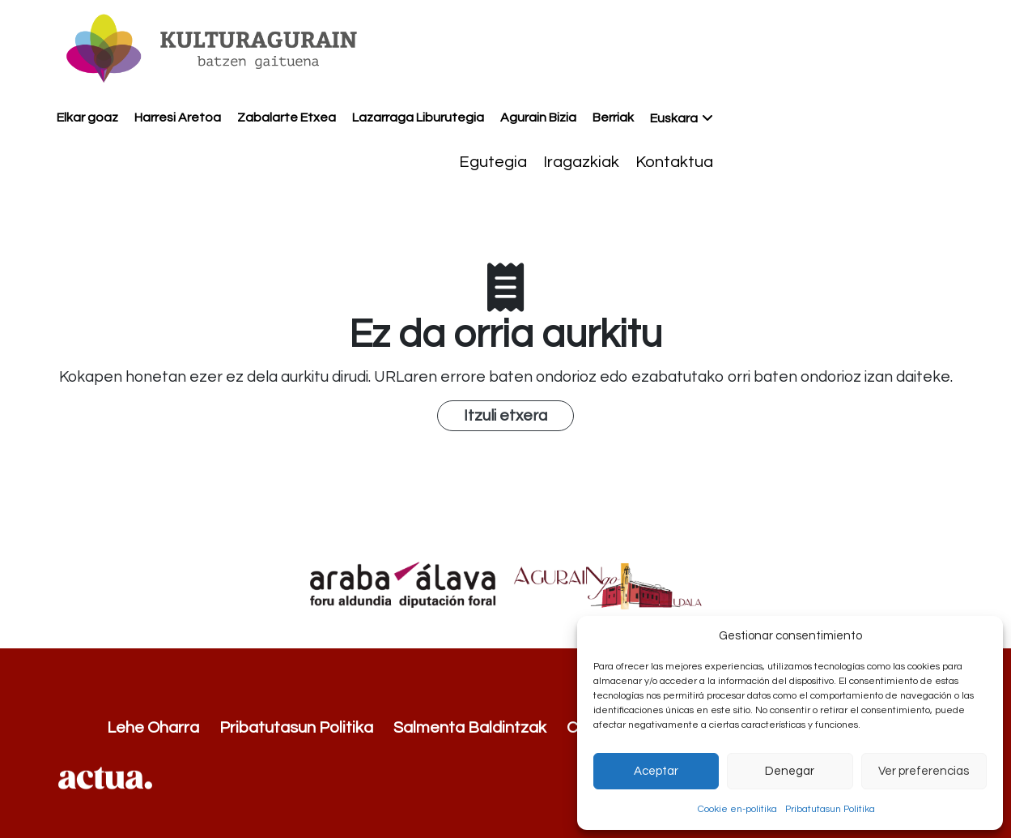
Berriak (613, 117)
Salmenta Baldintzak (469, 728)
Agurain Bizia (538, 117)
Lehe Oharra (153, 728)
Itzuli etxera (505, 416)
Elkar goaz (87, 117)
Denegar (789, 771)
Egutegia (493, 162)
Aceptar (656, 771)
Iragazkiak (581, 162)
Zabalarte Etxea (286, 117)
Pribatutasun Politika (830, 809)
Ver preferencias (923, 771)
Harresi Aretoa (177, 117)
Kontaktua (674, 162)
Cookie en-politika (737, 809)
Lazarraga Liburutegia (418, 117)
